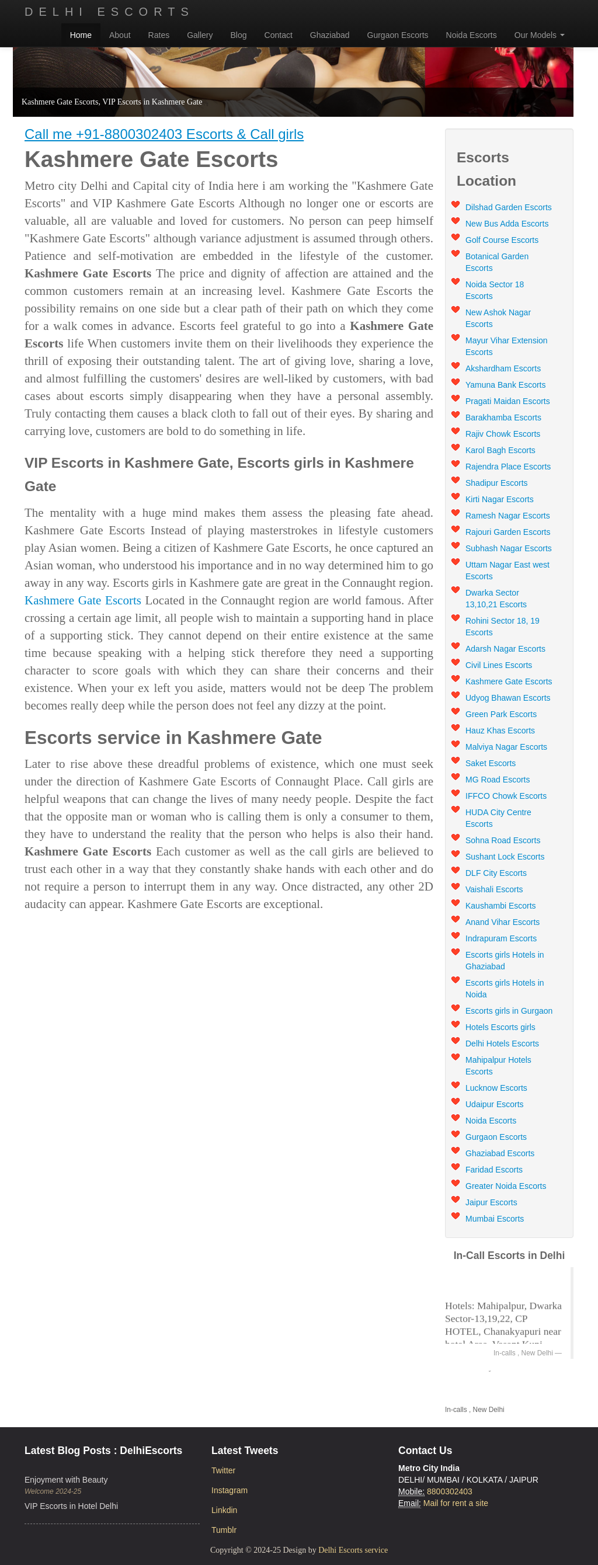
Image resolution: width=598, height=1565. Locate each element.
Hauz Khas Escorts (500, 730)
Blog (239, 35)
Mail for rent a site (455, 1503)
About (120, 35)
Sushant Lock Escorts (504, 856)
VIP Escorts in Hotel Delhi (71, 1506)
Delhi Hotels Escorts (502, 1043)
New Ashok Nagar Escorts (498, 318)
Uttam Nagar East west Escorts (507, 570)
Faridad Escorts (494, 1169)
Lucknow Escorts (496, 1088)
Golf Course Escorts (501, 240)
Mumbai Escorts (494, 1218)
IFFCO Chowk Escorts (506, 796)
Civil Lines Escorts (498, 665)
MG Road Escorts (497, 779)
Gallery (200, 35)
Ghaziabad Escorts (499, 1153)
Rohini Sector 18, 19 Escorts (502, 626)
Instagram (229, 1490)
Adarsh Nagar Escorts (505, 648)
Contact (279, 35)
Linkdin (224, 1510)
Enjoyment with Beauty (66, 1479)
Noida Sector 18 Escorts (494, 290)
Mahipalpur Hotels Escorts (498, 1065)
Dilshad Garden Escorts (508, 207)
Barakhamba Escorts (503, 417)
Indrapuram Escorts (501, 938)
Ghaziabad (330, 35)
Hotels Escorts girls (500, 1027)
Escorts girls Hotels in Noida (504, 988)
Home (81, 35)
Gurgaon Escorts (398, 35)
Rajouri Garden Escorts (508, 532)
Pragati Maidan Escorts (507, 401)
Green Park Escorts (501, 714)
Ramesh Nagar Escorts (507, 515)
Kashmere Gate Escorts (83, 600)
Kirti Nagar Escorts (499, 499)
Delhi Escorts (109, 11)
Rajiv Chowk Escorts (502, 434)
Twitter (223, 1470)
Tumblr (224, 1530)
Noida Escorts (471, 35)
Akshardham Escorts (503, 368)
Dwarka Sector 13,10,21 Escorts (496, 598)
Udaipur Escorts (494, 1104)
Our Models (539, 35)
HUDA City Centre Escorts (498, 818)
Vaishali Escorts (494, 889)
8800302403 (449, 1491)
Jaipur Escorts (491, 1202)
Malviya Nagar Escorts (506, 747)
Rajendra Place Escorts (508, 466)
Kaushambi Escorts (500, 905)
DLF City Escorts (496, 873)
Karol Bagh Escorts (500, 450)
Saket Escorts (490, 763)
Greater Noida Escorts (506, 1186)
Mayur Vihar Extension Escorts (506, 346)
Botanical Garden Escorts (497, 262)
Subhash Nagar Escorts (508, 548)
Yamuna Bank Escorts (505, 384)
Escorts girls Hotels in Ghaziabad (504, 960)
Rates (159, 35)
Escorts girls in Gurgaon (508, 1010)
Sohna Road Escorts (502, 840)
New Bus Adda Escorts (506, 223)
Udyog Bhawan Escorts (508, 697)
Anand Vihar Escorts (502, 922)
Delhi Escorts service (353, 1550)
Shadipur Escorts (496, 483)
